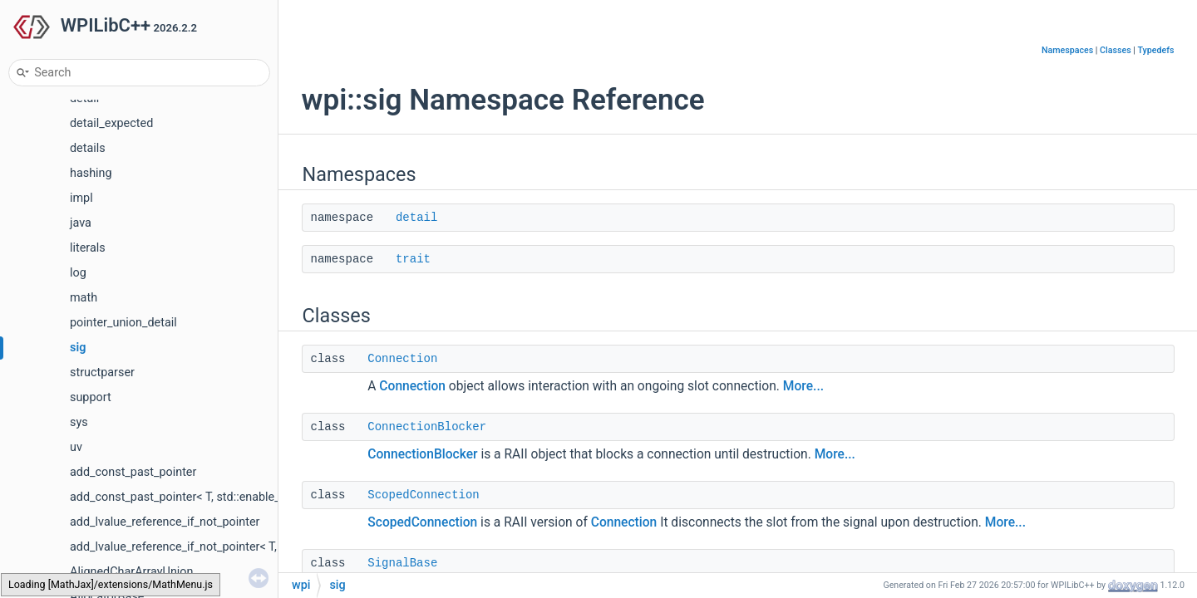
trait (413, 259)
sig (78, 348)
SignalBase (402, 563)
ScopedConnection (423, 495)
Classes (1115, 50)
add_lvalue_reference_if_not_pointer (164, 522)
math (83, 298)
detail (416, 217)
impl (81, 198)
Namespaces (1067, 50)
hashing (91, 173)
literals (88, 248)
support (90, 397)
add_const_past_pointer (133, 472)
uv (76, 447)
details (88, 148)
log (78, 273)
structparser (102, 372)
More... (803, 386)
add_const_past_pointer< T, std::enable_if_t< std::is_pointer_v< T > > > (252, 497)
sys (79, 422)
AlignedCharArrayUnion (131, 572)
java (80, 223)
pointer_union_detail (123, 323)
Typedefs (1156, 50)
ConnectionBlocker (426, 427)
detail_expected (111, 123)
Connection (402, 358)
